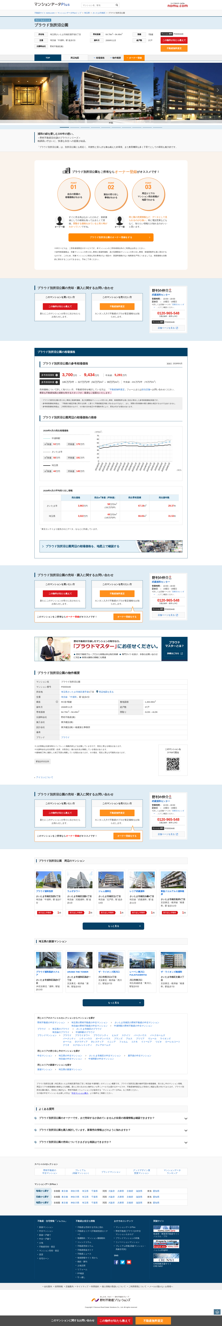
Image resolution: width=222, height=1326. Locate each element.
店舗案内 (70, 1286)
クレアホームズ (103, 1045)
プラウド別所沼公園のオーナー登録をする (111, 237)
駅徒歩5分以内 (42, 761)
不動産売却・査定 (47, 1247)
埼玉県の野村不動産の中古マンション (89, 1022)
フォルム (123, 1041)
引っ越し (81, 1277)
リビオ (158, 1041)
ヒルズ (115, 1035)
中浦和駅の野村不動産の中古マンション (133, 1026)
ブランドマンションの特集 (127, 1238)
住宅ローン (44, 1258)
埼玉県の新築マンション (70, 1069)
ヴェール (152, 1038)
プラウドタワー (82, 1035)
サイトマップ (82, 1286)
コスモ (134, 1041)
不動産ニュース (84, 1254)
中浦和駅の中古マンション (101, 1059)
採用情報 (59, 1286)
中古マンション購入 (80, 1093)
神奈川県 (75, 1191)
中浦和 (73, 697)
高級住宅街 (121, 1249)
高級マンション (137, 1246)
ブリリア (140, 1038)
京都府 (130, 1191)
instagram (135, 1262)
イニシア (111, 1041)
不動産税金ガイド (85, 1250)
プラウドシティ (100, 1035)
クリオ (66, 1045)
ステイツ (126, 1035)
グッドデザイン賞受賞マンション (141, 1171)
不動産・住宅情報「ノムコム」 (52, 1221)
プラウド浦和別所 (44, 891)
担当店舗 (146, 389)
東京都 (65, 1191)
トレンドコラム (84, 1242)
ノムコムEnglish (160, 1250)
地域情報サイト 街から (87, 1258)
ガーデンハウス (103, 1038)
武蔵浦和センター (161, 295)
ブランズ (118, 1038)
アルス (129, 1038)
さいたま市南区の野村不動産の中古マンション (137, 1022)
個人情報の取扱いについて (114, 1286)
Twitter (122, 1262)
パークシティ (69, 1038)
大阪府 (111, 1191)
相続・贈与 (82, 1261)
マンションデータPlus (46, 1184)
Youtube (129, 1262)
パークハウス (140, 1035)
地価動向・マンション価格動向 (91, 1238)
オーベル (67, 1041)
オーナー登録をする (127, 617)
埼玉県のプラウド (60, 1029)
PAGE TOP (217, 1312)
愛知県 (156, 1191)
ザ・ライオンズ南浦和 (171, 972)
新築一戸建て (45, 1235)
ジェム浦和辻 (104, 891)
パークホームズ (157, 1035)
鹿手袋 (85, 692)
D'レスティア (97, 1041)
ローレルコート (172, 1041)
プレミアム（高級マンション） (80, 1171)
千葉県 (94, 1191)
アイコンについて (44, 777)
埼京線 (64, 697)
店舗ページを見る (166, 328)
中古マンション (44, 1055)
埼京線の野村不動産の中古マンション (89, 1026)
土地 (41, 1243)
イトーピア (146, 1041)
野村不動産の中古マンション (51, 1022)
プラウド (65, 737)
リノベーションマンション (127, 1242)
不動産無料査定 (174, 48)
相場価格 (99, 57)
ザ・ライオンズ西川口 (109, 972)
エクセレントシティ (82, 1045)
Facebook (116, 1262)
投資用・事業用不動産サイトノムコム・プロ (166, 1235)
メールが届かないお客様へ (161, 1286)
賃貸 (41, 1254)
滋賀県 (139, 1191)
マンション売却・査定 (49, 1250)
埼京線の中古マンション (70, 1059)
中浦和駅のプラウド (85, 1032)
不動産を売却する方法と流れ (90, 1227)
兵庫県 (121, 1191)
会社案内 (48, 1286)
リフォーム (82, 1269)
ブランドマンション (47, 1035)
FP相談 (80, 1273)
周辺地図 (74, 58)
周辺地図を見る (105, 692)
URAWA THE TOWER (77, 972)
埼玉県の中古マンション (70, 1055)
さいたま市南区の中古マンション (105, 1055)
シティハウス (85, 1038)
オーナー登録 (134, 57)
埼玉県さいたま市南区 (71, 692)
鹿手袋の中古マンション (139, 1055)
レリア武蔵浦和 (137, 891)
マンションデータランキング (172, 1171)
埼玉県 (85, 1191)
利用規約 (95, 1286)
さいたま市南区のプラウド (89, 1029)
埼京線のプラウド (60, 1032)
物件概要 (115, 57)
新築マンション (44, 1069)
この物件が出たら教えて (174, 40)
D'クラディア (81, 1041)
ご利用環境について (137, 1286)
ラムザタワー (73, 891)
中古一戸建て (45, 1239)
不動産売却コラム (85, 1246)
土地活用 (81, 1265)
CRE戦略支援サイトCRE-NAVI (162, 1265)
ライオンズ (165, 1038)
